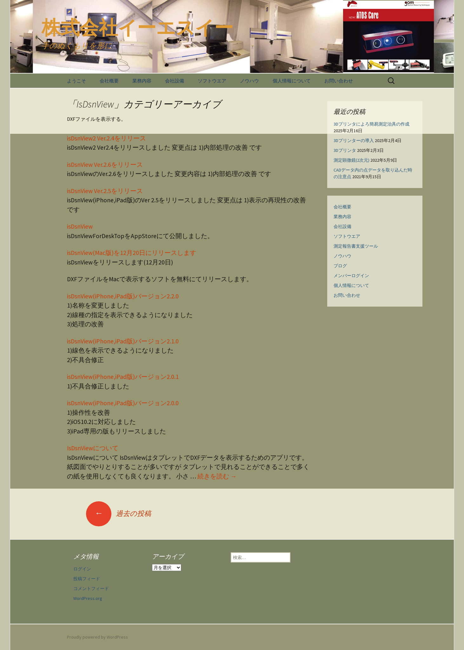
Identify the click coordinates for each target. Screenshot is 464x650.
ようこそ (76, 81)
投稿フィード (86, 579)
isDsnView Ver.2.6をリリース (105, 164)
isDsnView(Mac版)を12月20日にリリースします (131, 253)
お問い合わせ (338, 81)
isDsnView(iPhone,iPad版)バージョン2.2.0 (123, 296)
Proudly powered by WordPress (97, 637)
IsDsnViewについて (92, 448)
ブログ (340, 266)
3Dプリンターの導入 (354, 140)
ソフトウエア (212, 81)
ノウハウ (249, 81)
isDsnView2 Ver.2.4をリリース (106, 138)
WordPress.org (87, 598)
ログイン (82, 569)
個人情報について (292, 81)
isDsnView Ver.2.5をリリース (105, 191)
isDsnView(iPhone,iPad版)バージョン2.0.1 (123, 376)
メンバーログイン (351, 275)
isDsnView (80, 226)
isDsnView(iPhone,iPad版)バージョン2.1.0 (123, 341)
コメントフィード (91, 588)
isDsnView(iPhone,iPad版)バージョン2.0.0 (123, 403)
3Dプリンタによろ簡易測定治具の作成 (371, 124)
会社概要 (109, 81)
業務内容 (141, 81)
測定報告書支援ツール (356, 246)
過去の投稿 (118, 513)
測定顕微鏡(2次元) (351, 160)
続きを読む (217, 476)
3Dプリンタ (345, 150)
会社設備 (174, 81)
